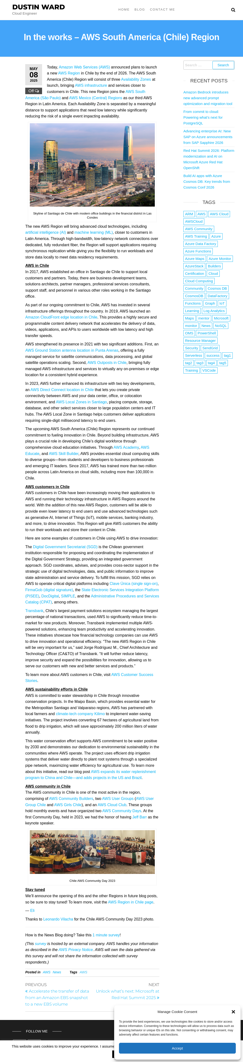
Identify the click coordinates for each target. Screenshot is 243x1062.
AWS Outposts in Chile (106, 363)
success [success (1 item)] (212, 355)
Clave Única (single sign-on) (133, 584)
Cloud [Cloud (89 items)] (213, 273)
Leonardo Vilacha (58, 919)
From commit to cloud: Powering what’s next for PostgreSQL (203, 117)
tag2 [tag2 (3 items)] (188, 363)
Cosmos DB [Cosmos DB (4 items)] (217, 288)
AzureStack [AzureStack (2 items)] (194, 266)
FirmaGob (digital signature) (49, 590)
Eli (32, 911)
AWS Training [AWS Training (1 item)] (196, 236)
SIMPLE (68, 596)
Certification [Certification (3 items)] (194, 273)
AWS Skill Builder (63, 454)
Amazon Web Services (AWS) (84, 67)
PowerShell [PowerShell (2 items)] (207, 333)
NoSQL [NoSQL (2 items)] (221, 326)
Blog (140, 9)
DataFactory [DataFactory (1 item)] (217, 296)
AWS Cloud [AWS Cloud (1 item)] (219, 214)
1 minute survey (106, 935)
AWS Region (69, 73)
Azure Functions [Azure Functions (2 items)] (198, 251)
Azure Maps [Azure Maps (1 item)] (194, 259)
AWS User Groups (118, 799)
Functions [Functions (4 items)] (193, 303)
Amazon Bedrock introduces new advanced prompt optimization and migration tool (207, 98)
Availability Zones (136, 79)
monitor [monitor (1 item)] (191, 326)
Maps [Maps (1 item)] (189, 318)
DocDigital (50, 596)
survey (40, 944)
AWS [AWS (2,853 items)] (202, 214)
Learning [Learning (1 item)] (192, 311)
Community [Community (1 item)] (194, 288)
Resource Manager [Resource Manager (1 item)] (200, 340)
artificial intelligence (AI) (45, 232)
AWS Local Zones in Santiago (81, 402)
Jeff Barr (139, 817)
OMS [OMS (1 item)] (189, 333)
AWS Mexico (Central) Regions (95, 98)
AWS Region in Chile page (130, 902)
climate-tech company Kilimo (80, 714)
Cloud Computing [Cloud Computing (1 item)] (199, 281)
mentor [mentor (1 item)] (204, 318)
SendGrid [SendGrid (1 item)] (210, 348)
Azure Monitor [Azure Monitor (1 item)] (220, 259)
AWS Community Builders (71, 799)
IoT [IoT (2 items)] (222, 303)
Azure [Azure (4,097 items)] (216, 236)
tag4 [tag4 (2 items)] (211, 363)
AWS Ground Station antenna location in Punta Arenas (71, 350)
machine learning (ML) (94, 232)
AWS (46, 972)
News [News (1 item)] (206, 326)
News (57, 972)
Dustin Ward (38, 7)
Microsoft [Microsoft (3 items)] (221, 318)
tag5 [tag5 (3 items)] (222, 363)
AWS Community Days (121, 811)
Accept (177, 1048)
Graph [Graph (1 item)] (210, 303)
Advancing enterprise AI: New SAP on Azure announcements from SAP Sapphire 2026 (207, 137)
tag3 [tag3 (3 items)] (199, 363)
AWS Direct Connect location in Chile (62, 390)
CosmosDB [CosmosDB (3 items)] (194, 296)
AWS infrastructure (91, 85)
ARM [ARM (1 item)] (189, 214)
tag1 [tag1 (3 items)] (227, 355)
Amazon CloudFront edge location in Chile (61, 317)
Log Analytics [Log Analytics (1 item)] (214, 311)
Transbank (34, 611)
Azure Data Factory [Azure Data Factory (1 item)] (200, 244)
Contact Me (162, 9)
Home (124, 9)
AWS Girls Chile (67, 805)
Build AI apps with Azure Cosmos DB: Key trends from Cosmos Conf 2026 (206, 181)
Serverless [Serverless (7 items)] (193, 355)
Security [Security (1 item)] (191, 348)
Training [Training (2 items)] (191, 370)
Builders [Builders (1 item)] (214, 266)
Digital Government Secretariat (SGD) (65, 547)
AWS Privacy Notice (75, 950)
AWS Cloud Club (112, 805)
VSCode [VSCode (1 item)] (209, 370)
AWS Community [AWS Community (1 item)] (198, 229)
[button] (233, 1011)
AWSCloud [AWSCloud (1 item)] (194, 221)
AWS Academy (126, 447)
